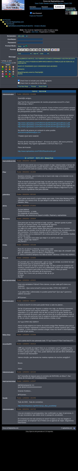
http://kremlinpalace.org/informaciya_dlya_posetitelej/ (37, 406)
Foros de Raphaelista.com (14, 22)
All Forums (6, 20)
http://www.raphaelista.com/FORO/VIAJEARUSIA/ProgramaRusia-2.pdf (44, 125)
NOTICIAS (10, 24)
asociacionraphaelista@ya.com (29, 132)
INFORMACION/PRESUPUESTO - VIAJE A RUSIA (27, 26)
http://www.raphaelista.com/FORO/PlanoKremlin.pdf (37, 151)
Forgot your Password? (36, 16)
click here (35, 32)
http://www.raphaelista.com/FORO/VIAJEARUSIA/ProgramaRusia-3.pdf (44, 127)
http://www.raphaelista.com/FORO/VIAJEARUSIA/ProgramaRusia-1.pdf (44, 123)
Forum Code (6, 63)
